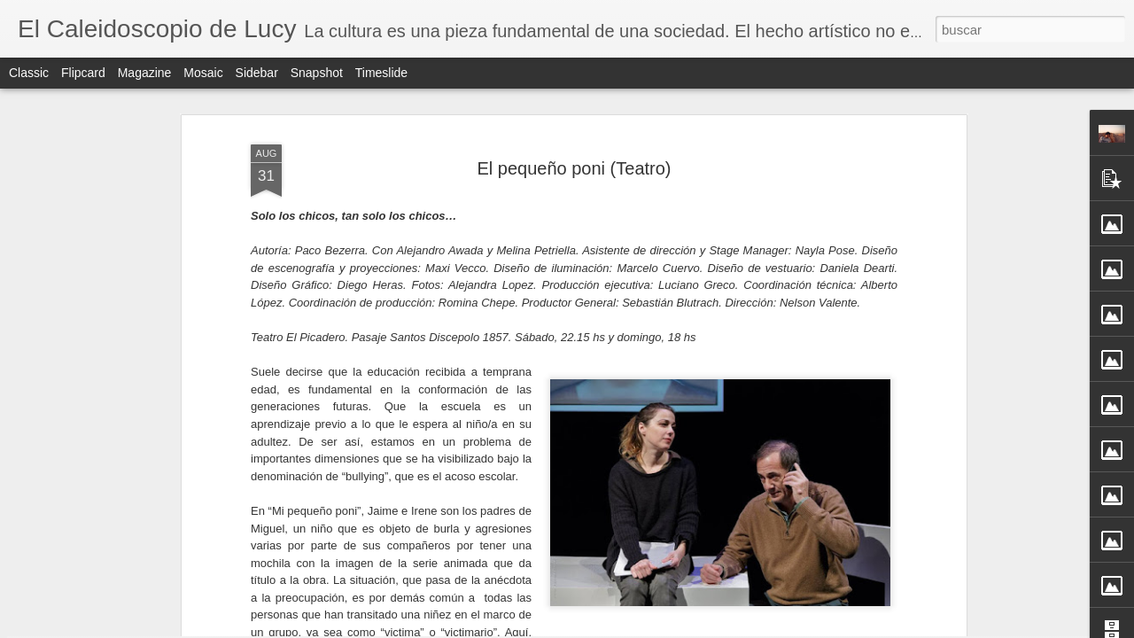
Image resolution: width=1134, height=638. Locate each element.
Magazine (145, 73)
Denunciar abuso (695, 628)
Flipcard (83, 73)
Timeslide (381, 73)
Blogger (636, 628)
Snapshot (317, 73)
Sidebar (257, 73)
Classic (29, 73)
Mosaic (202, 73)
